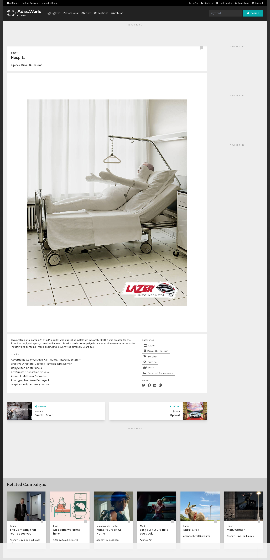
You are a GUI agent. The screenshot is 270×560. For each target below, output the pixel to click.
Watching (242, 3)
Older (174, 406)
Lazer (14, 52)
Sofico (13, 526)
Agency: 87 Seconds (107, 539)
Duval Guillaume (31, 65)
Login (193, 3)
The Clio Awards (29, 3)
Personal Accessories (158, 373)
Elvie (55, 526)
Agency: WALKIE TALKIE (65, 539)
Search (253, 13)
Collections (101, 13)
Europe (150, 362)
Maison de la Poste (106, 526)
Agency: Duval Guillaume (196, 536)
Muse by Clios (49, 3)
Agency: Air (146, 539)
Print (148, 367)
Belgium (150, 356)
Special (175, 415)
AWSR (143, 526)
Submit (257, 3)
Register (207, 3)
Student (86, 13)
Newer (40, 406)
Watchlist (117, 13)
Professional (71, 13)
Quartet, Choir (43, 415)
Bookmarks (224, 3)
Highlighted (53, 13)
